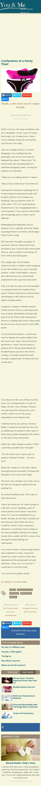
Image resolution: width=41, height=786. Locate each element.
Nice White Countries (10, 661)
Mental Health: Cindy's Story (20, 763)
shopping (13, 597)
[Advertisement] (20, 37)
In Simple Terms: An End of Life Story (30, 608)
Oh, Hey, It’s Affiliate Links (13, 647)
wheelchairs (14, 593)
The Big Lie (6, 656)
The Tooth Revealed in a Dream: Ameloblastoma (10, 609)
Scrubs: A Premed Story (23, 713)
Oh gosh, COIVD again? (11, 652)
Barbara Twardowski (25, 590)
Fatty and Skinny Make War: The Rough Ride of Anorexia (25, 705)
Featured (27, 672)
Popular (12, 672)
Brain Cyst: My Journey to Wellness (24, 697)
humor (12, 590)
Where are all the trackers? (13, 665)
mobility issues (26, 593)
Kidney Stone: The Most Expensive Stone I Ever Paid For (25, 680)
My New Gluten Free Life (24, 687)
